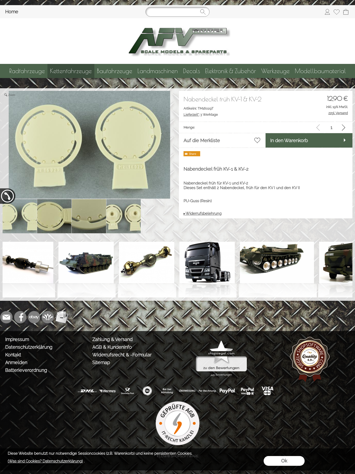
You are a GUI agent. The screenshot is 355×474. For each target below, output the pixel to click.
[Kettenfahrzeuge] (70, 71)
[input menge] (331, 127)
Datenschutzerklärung (28, 347)
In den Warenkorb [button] (289, 140)
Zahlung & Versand (112, 339)
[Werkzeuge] (275, 71)
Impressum (17, 339)
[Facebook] (20, 317)
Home (11, 11)
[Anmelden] (327, 11)
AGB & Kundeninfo (112, 347)
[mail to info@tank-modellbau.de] (6, 317)
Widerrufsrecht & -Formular (121, 354)
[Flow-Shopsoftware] (48, 317)
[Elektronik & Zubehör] (230, 71)
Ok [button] (284, 460)
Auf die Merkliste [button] (202, 140)
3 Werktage (201, 115)
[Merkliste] (336, 11)
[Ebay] (34, 317)
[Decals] (191, 71)
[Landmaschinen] (157, 71)
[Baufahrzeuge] (114, 71)
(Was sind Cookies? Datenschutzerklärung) (45, 461)
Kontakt (13, 354)
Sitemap (101, 362)
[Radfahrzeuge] (27, 71)
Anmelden (16, 362)
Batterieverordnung (26, 370)
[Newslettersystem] (61, 317)
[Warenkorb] (345, 11)
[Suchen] (178, 12)
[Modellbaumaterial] (320, 71)
